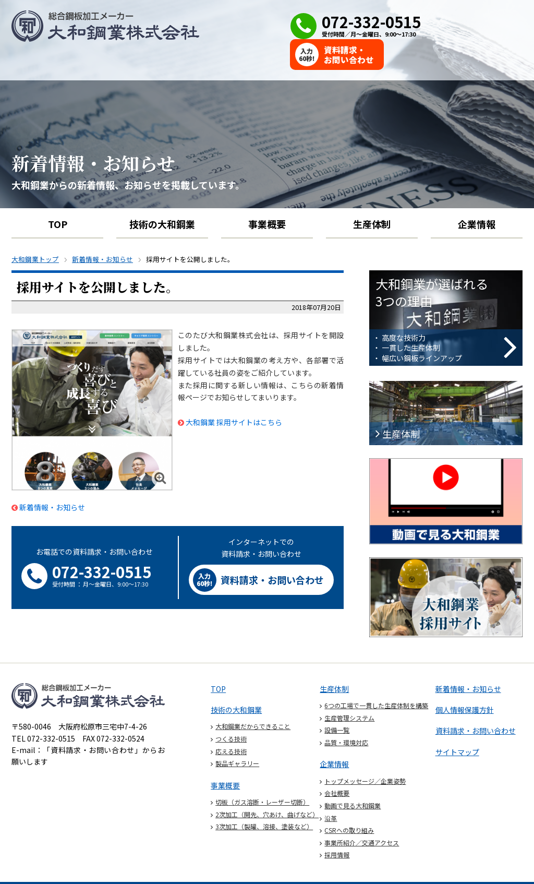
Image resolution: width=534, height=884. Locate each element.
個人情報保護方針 (464, 681)
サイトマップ (457, 724)
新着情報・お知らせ (102, 231)
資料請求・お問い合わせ (475, 703)
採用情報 (336, 826)
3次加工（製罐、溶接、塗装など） (264, 798)
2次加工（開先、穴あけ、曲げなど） (267, 786)
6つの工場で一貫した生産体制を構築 (376, 677)
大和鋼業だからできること (252, 698)
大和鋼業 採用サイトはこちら (234, 394)
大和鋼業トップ (35, 231)
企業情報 (476, 195)
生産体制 (372, 195)
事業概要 (267, 195)
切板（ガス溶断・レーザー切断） (262, 773)
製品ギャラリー (237, 735)
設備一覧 (336, 701)
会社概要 (336, 765)
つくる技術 (231, 710)
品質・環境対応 (346, 714)
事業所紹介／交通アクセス (361, 814)
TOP (57, 195)
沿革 (330, 789)
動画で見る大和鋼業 (352, 777)
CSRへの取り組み (349, 801)
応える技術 (231, 723)
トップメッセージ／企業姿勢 (365, 752)
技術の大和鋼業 (162, 195)
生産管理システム (349, 689)
